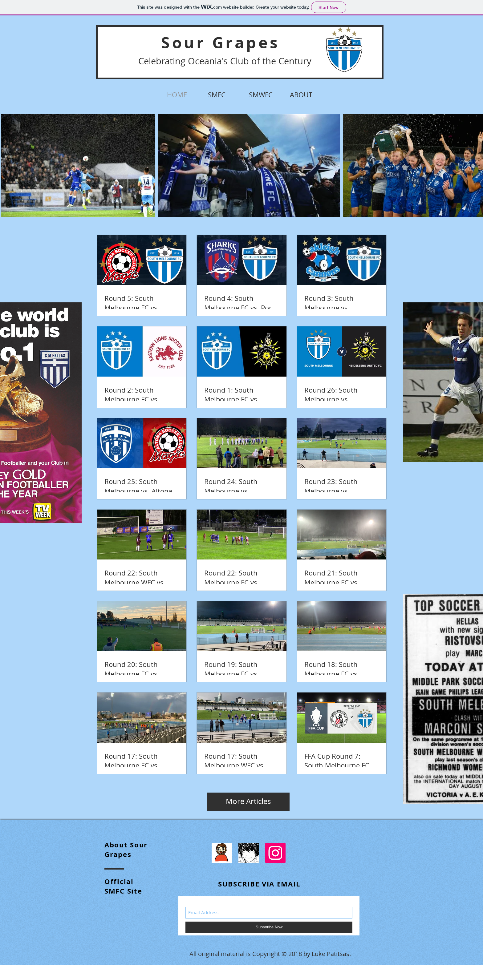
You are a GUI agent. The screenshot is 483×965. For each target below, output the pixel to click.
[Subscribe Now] (268, 927)
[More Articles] (248, 802)
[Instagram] (275, 853)
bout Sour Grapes (126, 849)
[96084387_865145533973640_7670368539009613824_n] (222, 853)
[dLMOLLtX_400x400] (248, 853)
